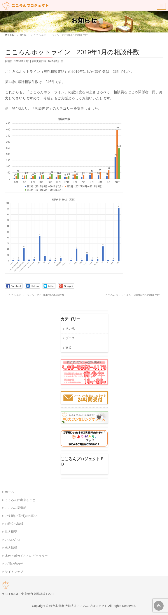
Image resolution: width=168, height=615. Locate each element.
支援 (68, 347)
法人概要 (11, 531)
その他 (70, 328)
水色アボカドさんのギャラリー (26, 555)
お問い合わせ (14, 563)
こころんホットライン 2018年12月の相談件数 (34, 295)
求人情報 (11, 547)
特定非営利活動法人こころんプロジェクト (78, 606)
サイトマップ (14, 571)
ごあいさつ (12, 539)
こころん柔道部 (15, 508)
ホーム (9, 492)
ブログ (70, 338)
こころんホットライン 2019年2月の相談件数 (134, 295)
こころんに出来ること (20, 500)
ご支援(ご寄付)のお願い (21, 516)
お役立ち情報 (14, 523)
